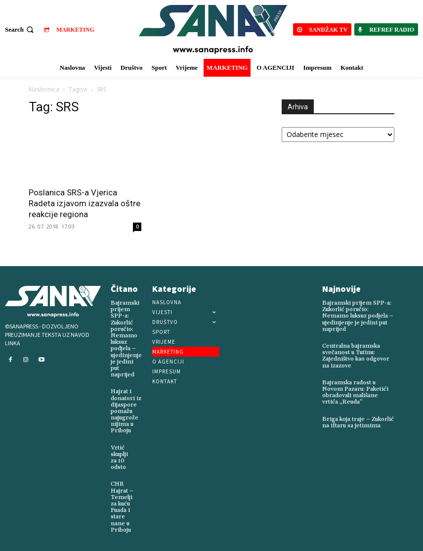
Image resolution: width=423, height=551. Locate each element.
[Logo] (213, 29)
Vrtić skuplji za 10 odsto (119, 457)
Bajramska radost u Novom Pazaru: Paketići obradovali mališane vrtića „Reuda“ (355, 392)
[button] (20, 29)
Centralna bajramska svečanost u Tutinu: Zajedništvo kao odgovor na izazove (355, 355)
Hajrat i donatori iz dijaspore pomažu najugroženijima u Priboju (126, 411)
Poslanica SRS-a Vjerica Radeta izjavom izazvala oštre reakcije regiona (84, 203)
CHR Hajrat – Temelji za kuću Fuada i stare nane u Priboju (122, 506)
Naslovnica (44, 89)
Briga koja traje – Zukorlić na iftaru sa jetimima (358, 422)
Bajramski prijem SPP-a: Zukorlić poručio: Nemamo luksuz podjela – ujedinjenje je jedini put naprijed (126, 338)
